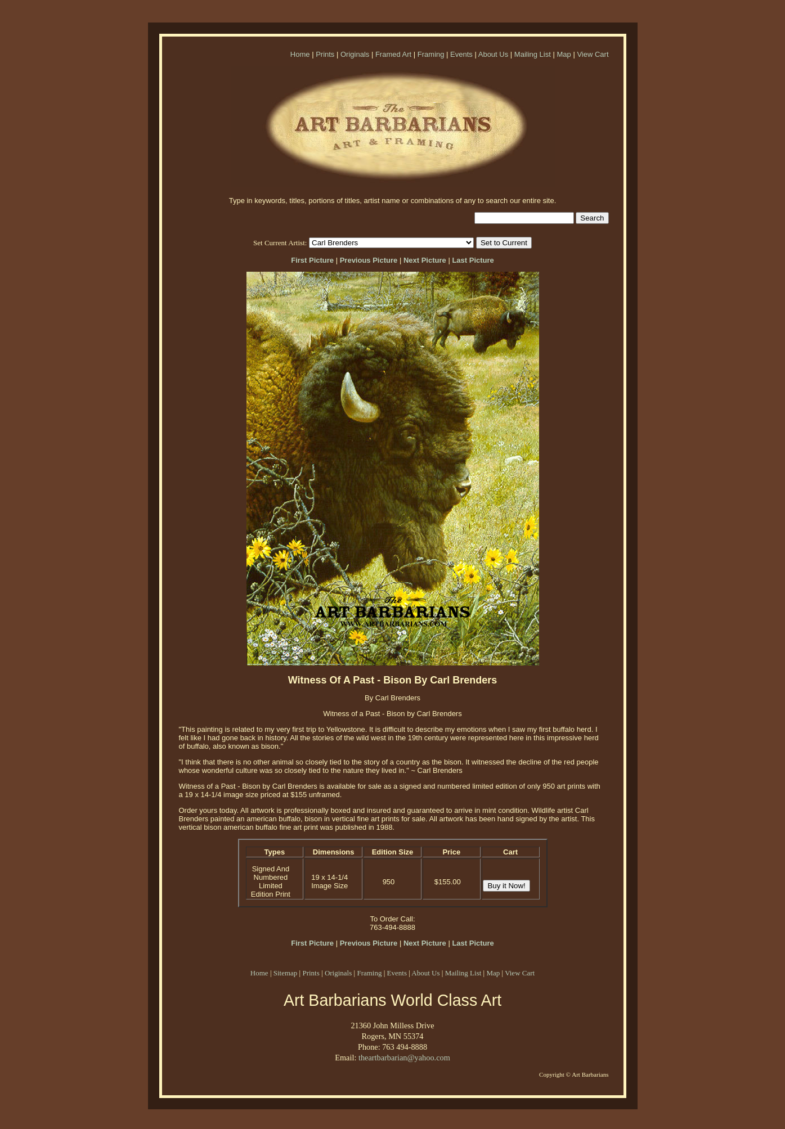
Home (300, 54)
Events (461, 54)
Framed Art (393, 54)
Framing (431, 54)
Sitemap (285, 973)
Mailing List (532, 54)
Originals (354, 54)
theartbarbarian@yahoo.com (404, 1057)
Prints (325, 54)
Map (564, 54)
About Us (493, 54)
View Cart (592, 54)
